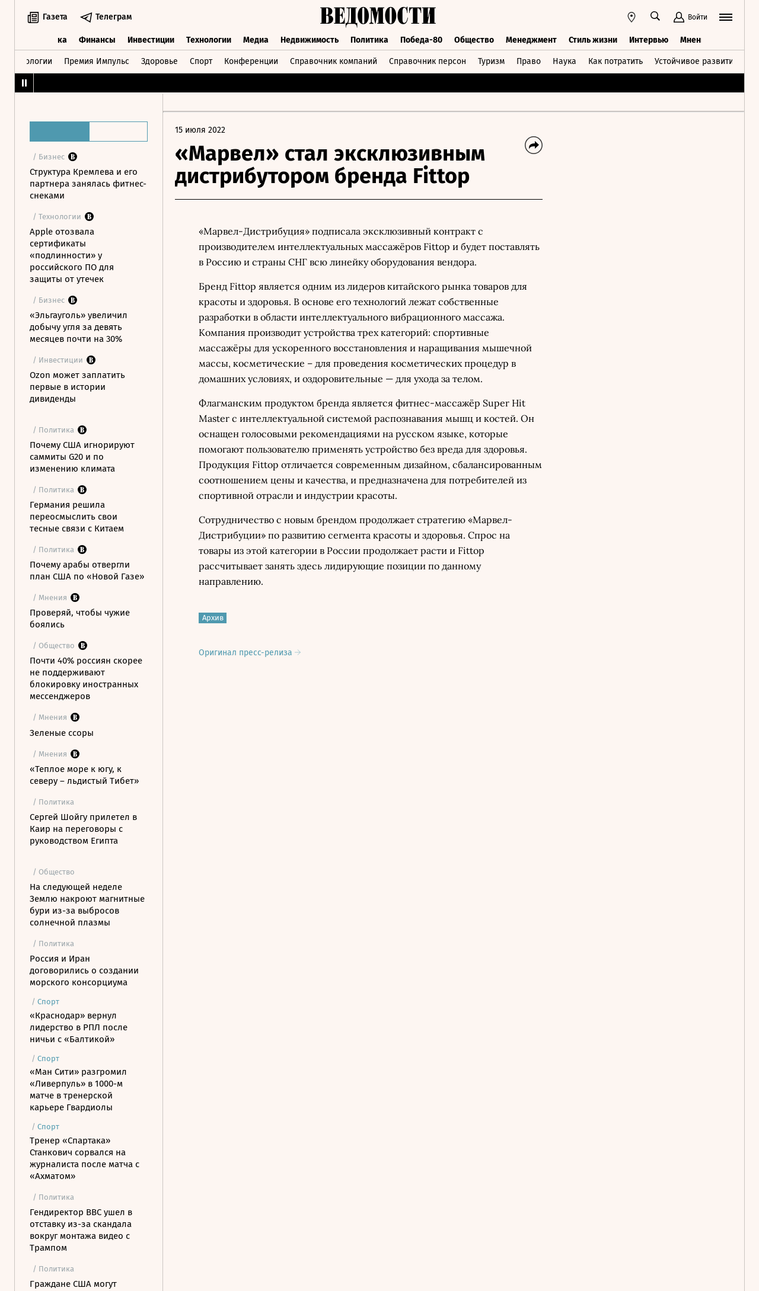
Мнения (695, 40)
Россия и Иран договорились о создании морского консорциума (84, 970)
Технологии (208, 40)
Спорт (201, 61)
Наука (564, 61)
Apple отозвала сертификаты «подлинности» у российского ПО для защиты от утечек (72, 255)
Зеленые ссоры (62, 733)
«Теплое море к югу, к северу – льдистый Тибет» (84, 775)
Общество (474, 40)
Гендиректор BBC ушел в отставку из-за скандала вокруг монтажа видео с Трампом (81, 1230)
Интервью (648, 40)
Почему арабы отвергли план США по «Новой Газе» (87, 570)
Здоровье (159, 61)
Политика (369, 40)
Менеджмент (531, 40)
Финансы (97, 40)
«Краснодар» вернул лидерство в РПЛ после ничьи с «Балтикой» (78, 1027)
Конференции (251, 61)
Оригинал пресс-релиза (250, 653)
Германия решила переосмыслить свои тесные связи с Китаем (77, 516)
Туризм (491, 61)
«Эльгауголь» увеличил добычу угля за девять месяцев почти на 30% (78, 327)
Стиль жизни (593, 40)
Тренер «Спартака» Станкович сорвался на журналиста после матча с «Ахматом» (84, 1158)
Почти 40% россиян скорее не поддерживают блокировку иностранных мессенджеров (86, 678)
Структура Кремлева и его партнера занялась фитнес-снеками (88, 183)
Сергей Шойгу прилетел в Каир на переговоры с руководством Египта (83, 829)
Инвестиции (150, 40)
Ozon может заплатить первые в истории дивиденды (77, 387)
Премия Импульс (96, 61)
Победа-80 (421, 40)
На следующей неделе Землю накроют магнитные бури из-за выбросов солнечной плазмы (87, 905)
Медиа (256, 40)
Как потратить (615, 61)
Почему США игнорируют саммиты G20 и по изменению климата (82, 457)
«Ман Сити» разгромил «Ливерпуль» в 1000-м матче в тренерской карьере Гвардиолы (78, 1089)
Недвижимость (309, 40)
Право (528, 61)
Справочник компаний (333, 61)
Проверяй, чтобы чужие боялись (80, 618)
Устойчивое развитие (696, 61)
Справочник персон (427, 61)
